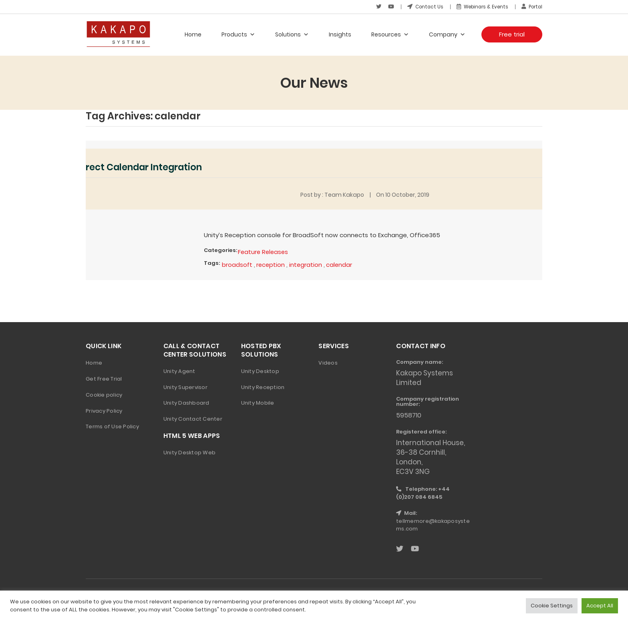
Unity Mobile (257, 402)
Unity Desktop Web (189, 452)
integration (307, 264)
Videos (328, 362)
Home (193, 34)
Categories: (220, 249)
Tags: (212, 262)
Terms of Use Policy (112, 426)
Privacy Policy (104, 410)
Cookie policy (104, 394)
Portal (531, 6)
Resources (390, 34)
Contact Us (420, 6)
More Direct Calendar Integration (134, 166)
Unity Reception (263, 386)
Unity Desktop (260, 370)
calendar (341, 264)
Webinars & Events (479, 6)
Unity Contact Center (192, 418)
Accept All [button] (599, 605)
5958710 (410, 414)
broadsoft (237, 264)
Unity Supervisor (185, 386)
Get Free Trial (104, 378)
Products (238, 34)
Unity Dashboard (186, 402)
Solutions (292, 34)
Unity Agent (179, 370)
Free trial (512, 34)
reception (271, 264)
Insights (340, 34)
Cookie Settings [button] (552, 605)
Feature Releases (264, 251)
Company (447, 34)
